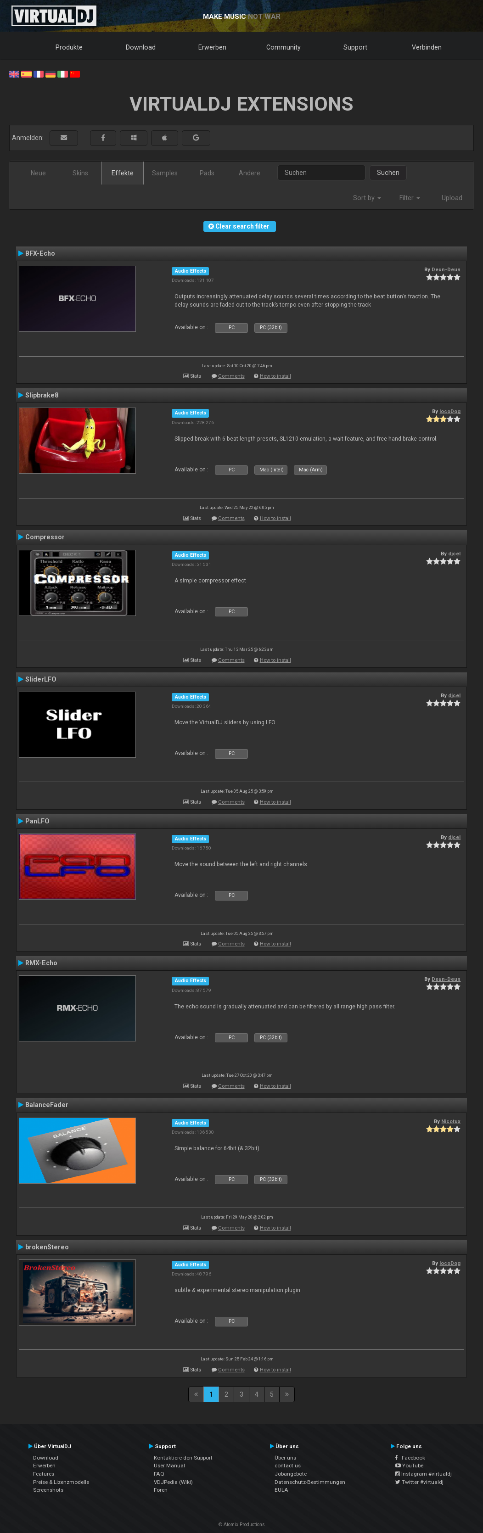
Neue (38, 173)
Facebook (410, 1458)
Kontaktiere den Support (183, 1458)
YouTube (409, 1465)
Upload (452, 197)
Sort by (367, 197)
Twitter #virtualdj (419, 1482)
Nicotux (451, 1121)
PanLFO (37, 821)
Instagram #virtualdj (423, 1474)
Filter (409, 197)
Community (283, 47)
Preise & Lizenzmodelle (61, 1482)
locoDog (450, 411)
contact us (288, 1465)
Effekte (123, 173)
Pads (207, 173)
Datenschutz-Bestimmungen (310, 1482)
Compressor (45, 537)
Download (141, 47)
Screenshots (48, 1490)
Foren (161, 1490)
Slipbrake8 (41, 395)
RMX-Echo (41, 963)
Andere (249, 173)
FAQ (159, 1474)
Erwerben (212, 47)
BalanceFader (46, 1104)
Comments (231, 376)
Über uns (285, 1458)
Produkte (69, 47)
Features (43, 1474)
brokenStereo (47, 1247)
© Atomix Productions (242, 1524)
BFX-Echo (40, 253)
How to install (275, 376)
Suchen (388, 172)
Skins (80, 173)
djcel (454, 553)
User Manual (169, 1465)
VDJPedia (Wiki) (173, 1482)
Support (355, 47)
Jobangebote (291, 1474)
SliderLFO (40, 679)
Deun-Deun (446, 269)
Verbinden (427, 47)
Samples (165, 173)
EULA (281, 1490)
